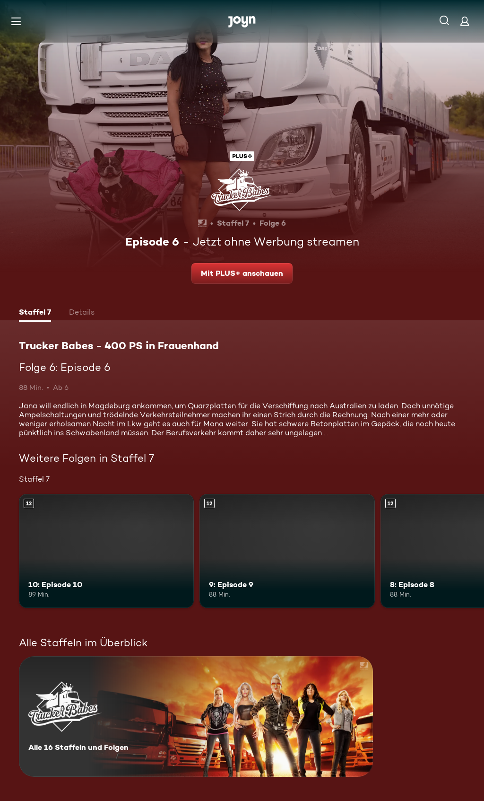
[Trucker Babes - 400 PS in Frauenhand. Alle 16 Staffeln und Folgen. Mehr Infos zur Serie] (196, 716)
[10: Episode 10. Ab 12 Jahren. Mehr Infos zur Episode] (106, 551)
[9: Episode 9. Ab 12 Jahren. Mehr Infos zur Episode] (286, 551)
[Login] (464, 21)
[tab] (35, 313)
